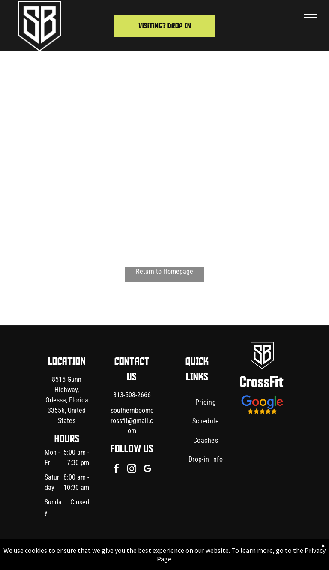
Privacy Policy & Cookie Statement (111, 553)
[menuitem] (205, 402)
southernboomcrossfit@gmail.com (132, 420)
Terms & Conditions (235, 553)
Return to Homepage (164, 271)
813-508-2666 (132, 395)
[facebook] (116, 470)
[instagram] (132, 470)
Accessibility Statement (182, 553)
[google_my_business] (147, 470)
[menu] (310, 17)
